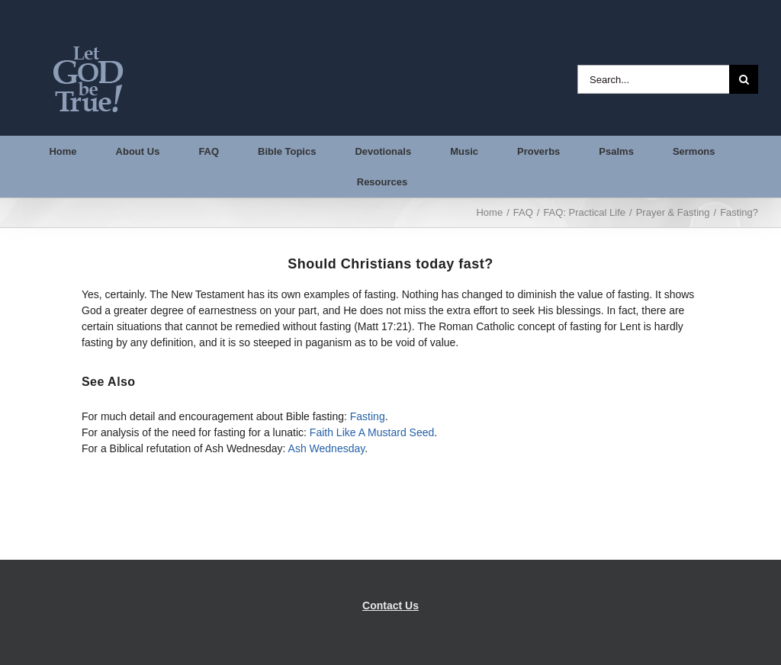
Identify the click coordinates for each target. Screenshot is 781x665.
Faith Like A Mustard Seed (372, 432)
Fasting (367, 416)
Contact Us (390, 605)
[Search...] (653, 79)
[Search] (743, 79)
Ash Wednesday (326, 448)
